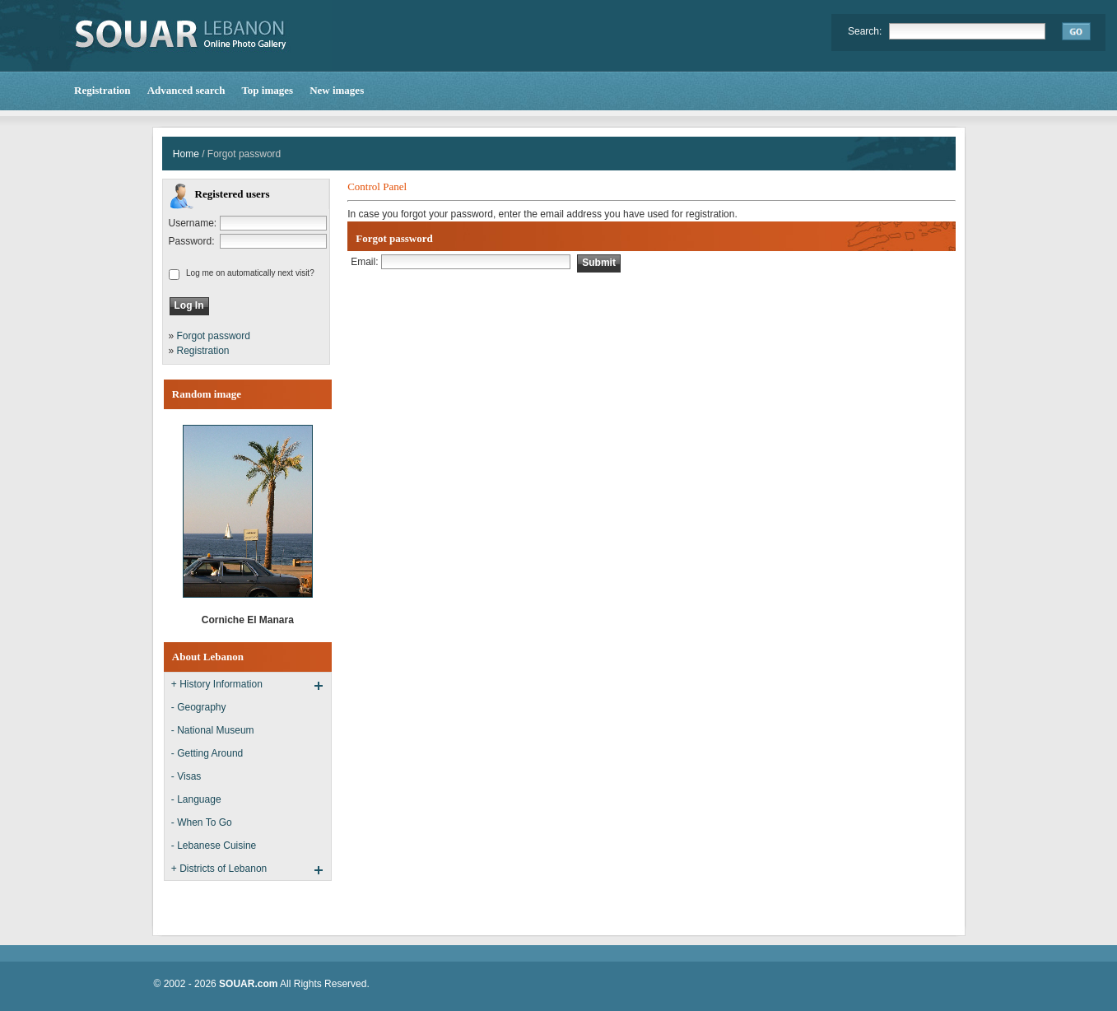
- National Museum (212, 730)
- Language (196, 799)
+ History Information (217, 684)
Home (186, 154)
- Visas (186, 776)
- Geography (198, 707)
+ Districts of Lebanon (219, 868)
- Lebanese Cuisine (213, 845)
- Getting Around (207, 753)
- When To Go (201, 822)
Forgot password (213, 336)
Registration (203, 350)
